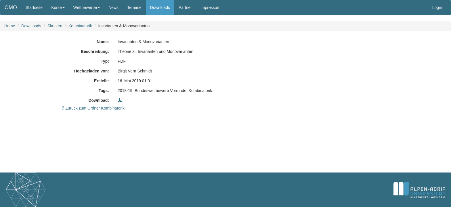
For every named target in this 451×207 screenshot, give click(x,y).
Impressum (210, 7)
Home (9, 26)
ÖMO (11, 7)
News (113, 7)
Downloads (160, 7)
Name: (103, 41)
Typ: (105, 61)
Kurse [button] (58, 7)
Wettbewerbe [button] (86, 7)
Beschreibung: (95, 51)
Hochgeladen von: (91, 71)
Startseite (34, 7)
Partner (185, 7)
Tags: (104, 90)
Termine (134, 7)
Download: (98, 100)
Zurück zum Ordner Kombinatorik (93, 108)
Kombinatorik (80, 26)
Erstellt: (101, 80)
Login (437, 7)
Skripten (54, 26)
